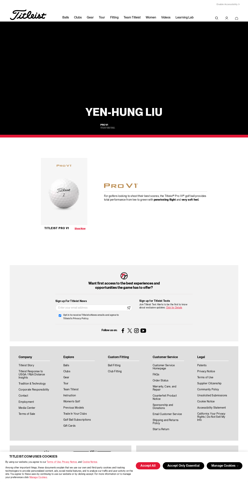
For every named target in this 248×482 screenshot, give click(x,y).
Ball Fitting (114, 365)
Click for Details (174, 308)
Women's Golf (71, 401)
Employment (26, 402)
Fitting (114, 17)
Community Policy (208, 389)
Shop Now (80, 229)
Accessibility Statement (211, 408)
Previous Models (73, 408)
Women (151, 17)
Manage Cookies (38, 477)
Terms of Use (54, 462)
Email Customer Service (167, 414)
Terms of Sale (27, 414)
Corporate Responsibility (34, 390)
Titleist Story (26, 365)
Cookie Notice (90, 462)
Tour (102, 17)
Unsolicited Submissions (212, 395)
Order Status (160, 380)
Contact (23, 396)
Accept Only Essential (183, 466)
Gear (90, 17)
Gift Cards (69, 426)
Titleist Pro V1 (56, 228)
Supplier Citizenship (209, 383)
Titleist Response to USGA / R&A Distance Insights (32, 374)
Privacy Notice (69, 462)
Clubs (78, 17)
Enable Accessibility (227, 4)
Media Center (27, 408)
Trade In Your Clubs (75, 414)
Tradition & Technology (32, 384)
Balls (65, 17)
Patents (202, 365)
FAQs (156, 374)
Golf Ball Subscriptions (77, 420)
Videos (165, 17)
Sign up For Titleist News (71, 301)
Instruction (69, 395)
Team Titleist (132, 17)
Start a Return (161, 429)
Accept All (148, 466)
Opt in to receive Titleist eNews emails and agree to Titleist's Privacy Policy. (91, 317)
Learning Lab (185, 17)
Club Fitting (115, 371)
